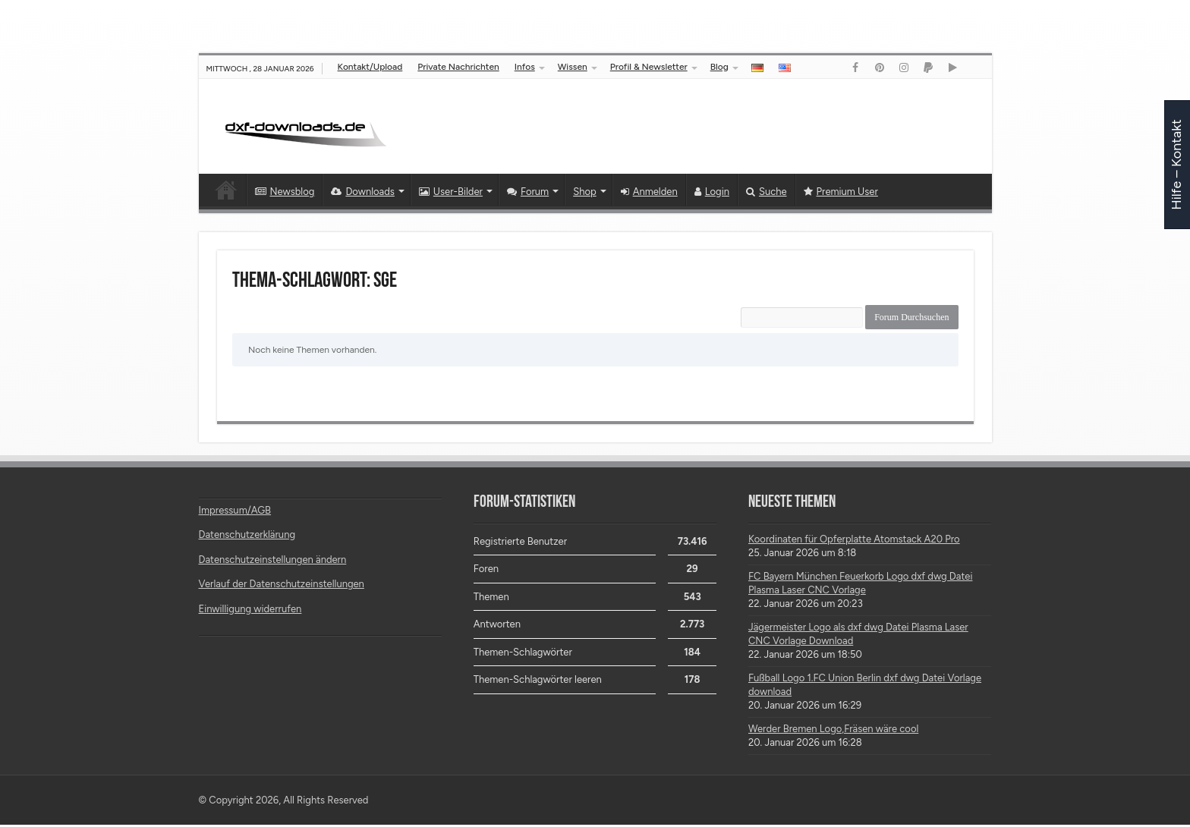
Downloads (362, 191)
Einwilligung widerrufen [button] (250, 611)
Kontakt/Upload (370, 66)
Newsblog (285, 191)
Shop (584, 191)
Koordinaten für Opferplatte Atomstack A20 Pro (854, 541)
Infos (525, 66)
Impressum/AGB (235, 512)
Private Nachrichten (458, 66)
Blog (719, 66)
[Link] (855, 67)
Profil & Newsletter (649, 66)
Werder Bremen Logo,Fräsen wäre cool (833, 731)
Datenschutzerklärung (247, 536)
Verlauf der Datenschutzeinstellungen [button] (281, 586)
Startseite (226, 190)
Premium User (841, 191)
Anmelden (649, 191)
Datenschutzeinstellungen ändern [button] (273, 562)
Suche (766, 191)
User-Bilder (451, 191)
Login (711, 191)
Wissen (572, 66)
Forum (528, 191)
